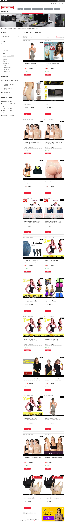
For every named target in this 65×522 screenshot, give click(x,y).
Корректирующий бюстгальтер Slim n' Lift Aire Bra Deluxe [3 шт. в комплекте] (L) (32, 144)
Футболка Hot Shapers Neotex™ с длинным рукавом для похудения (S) (32, 379)
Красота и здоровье (12, 28)
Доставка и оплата (37, 9)
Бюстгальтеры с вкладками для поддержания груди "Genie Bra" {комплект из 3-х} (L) (52, 65)
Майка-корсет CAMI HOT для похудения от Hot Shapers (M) (30, 300)
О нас (2, 39)
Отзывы (3, 41)
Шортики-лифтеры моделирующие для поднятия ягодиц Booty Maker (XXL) (52, 183)
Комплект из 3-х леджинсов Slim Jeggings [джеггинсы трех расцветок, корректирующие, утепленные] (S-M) (32, 262)
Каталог (27, 9)
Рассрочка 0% (48, 9)
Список (62, 36)
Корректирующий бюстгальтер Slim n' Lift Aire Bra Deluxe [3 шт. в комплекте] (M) (32, 459)
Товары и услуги (5, 36)
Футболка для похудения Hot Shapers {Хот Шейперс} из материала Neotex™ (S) (53, 380)
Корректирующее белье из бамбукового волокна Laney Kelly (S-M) (53, 419)
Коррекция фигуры (22, 28)
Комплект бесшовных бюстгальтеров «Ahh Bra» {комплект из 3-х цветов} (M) (53, 459)
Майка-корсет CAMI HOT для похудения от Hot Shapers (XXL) (52, 340)
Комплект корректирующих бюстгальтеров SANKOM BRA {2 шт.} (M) (32, 498)
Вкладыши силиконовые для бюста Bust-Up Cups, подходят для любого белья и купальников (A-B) (32, 222)
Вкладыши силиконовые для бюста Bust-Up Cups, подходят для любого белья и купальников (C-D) (53, 222)
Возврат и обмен (5, 43)
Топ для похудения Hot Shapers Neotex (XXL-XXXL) (31, 182)
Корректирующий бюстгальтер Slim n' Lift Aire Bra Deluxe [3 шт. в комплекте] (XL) (53, 144)
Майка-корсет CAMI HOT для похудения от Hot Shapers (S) (30, 419)
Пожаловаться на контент (39, 520)
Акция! (20, 9)
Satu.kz (38, 519)
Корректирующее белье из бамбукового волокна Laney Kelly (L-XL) (32, 65)
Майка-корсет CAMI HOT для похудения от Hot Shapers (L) (51, 261)
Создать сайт (10, 0)
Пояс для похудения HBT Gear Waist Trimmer (53, 103)
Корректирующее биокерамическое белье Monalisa (32, 103)
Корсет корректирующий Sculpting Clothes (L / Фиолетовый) (52, 300)
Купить (27, 74)
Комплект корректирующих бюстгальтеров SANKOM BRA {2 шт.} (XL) (53, 498)
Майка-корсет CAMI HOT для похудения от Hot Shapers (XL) (31, 340)
